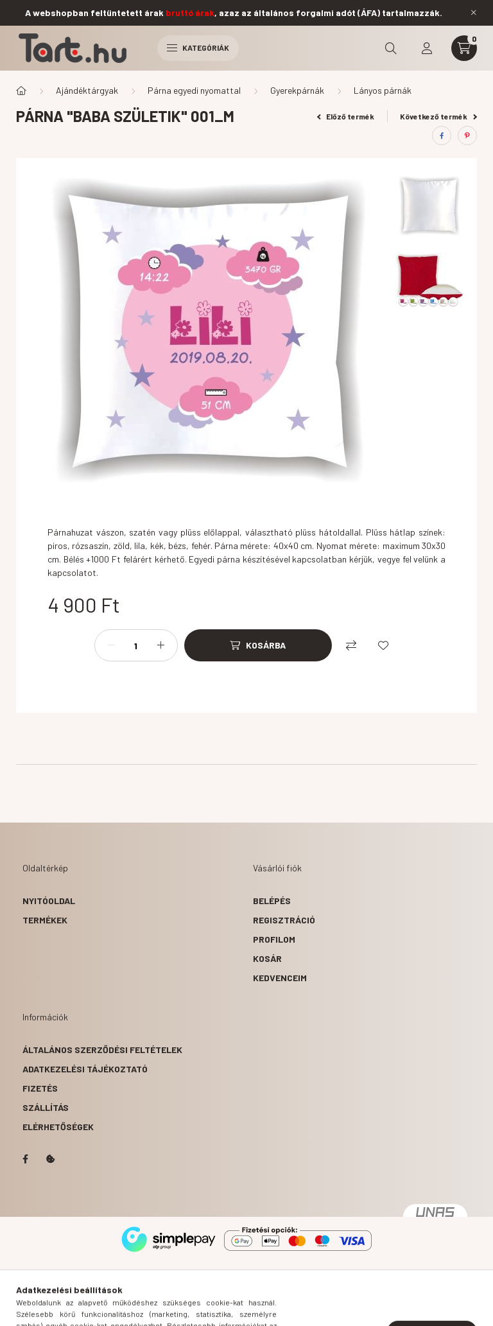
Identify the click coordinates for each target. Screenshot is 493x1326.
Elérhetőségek (58, 1126)
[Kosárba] (258, 645)
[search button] (391, 48)
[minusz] (111, 645)
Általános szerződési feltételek (102, 1049)
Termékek (44, 919)
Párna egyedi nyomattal (194, 90)
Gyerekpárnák (297, 90)
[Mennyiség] (136, 645)
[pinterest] (467, 135)
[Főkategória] (21, 90)
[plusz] (161, 645)
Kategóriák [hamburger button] (198, 47)
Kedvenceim (280, 977)
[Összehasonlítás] (351, 645)
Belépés (272, 900)
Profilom (274, 939)
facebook (25, 1159)
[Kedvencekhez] (383, 645)
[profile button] (427, 48)
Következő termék (438, 116)
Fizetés (40, 1088)
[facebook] (441, 135)
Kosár (267, 958)
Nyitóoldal (48, 900)
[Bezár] (473, 12)
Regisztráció (284, 919)
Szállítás (45, 1107)
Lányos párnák (382, 90)
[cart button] (464, 48)
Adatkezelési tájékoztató (85, 1068)
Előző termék (346, 116)
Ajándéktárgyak (87, 90)
